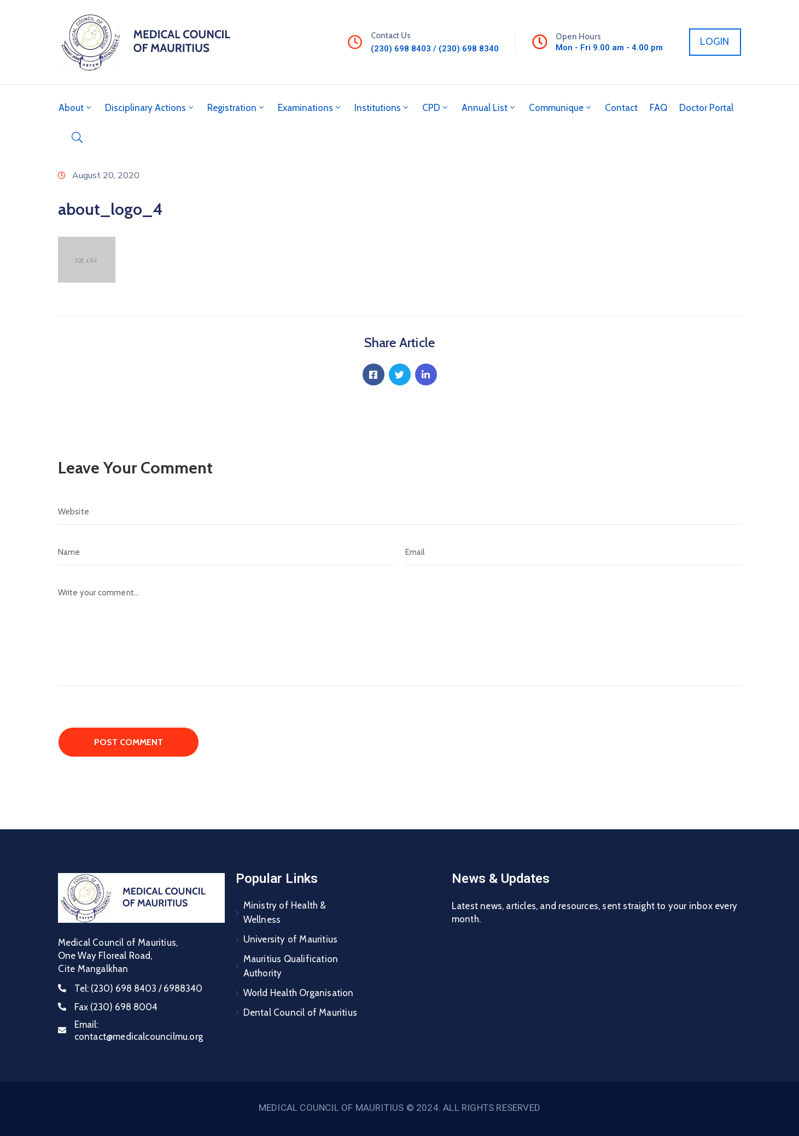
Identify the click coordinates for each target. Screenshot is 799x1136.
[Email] (573, 552)
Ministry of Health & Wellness (284, 912)
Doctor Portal (706, 107)
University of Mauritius (290, 939)
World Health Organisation (298, 992)
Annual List (489, 107)
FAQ (658, 107)
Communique (561, 107)
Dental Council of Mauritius (300, 1012)
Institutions (382, 107)
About (76, 107)
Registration (236, 107)
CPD (436, 107)
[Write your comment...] (400, 632)
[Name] (226, 552)
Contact (621, 107)
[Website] (400, 512)
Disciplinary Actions (150, 107)
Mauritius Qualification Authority (291, 966)
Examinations (310, 107)
